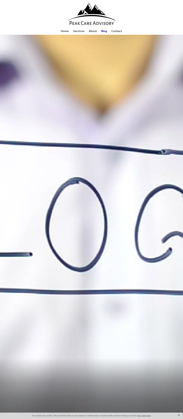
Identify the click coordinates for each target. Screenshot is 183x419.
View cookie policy (144, 416)
